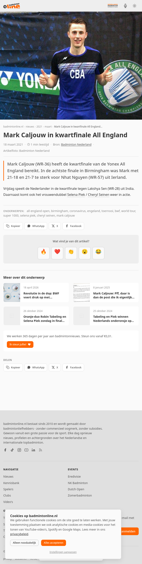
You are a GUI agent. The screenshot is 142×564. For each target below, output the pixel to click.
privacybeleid (19, 534)
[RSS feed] (40, 450)
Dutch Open (76, 489)
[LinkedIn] (33, 450)
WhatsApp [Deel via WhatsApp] (35, 226)
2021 (39, 126)
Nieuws (8, 476)
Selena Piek (76, 194)
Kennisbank (11, 483)
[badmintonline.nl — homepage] (11, 6)
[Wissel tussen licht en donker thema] (134, 6)
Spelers (8, 489)
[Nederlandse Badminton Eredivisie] (113, 5)
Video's (8, 502)
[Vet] (44, 253)
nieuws (30, 126)
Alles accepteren (53, 542)
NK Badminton (78, 483)
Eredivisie (74, 476)
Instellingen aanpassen (63, 552)
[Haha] (98, 253)
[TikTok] (12, 450)
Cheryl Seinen (98, 194)
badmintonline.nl (13, 126)
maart (48, 126)
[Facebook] (5, 450)
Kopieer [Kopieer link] (13, 226)
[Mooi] (57, 253)
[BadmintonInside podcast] (125, 6)
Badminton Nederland (76, 144)
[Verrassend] (85, 253)
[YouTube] (26, 450)
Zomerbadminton (80, 495)
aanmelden (127, 531)
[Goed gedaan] (71, 253)
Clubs (7, 495)
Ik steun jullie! (20, 344)
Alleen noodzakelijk (24, 542)
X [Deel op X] (54, 226)
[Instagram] (19, 450)
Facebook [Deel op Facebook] (73, 226)
